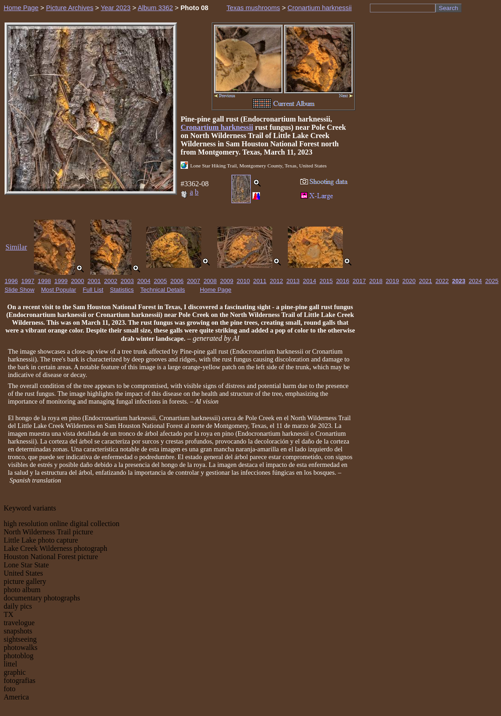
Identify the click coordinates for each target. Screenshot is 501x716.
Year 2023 (116, 7)
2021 (425, 281)
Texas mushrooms (253, 7)
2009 (226, 281)
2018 (375, 281)
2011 (259, 281)
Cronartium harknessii (319, 7)
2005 (160, 281)
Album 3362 (155, 7)
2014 (309, 281)
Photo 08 (195, 7)
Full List (93, 289)
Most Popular (59, 289)
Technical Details (162, 289)
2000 (77, 281)
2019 (392, 281)
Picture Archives (69, 7)
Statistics (122, 289)
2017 (359, 281)
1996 (11, 281)
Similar (16, 247)
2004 (143, 281)
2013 (293, 281)
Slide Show (19, 289)
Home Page (21, 7)
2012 (276, 281)
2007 (193, 281)
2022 (442, 281)
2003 (127, 281)
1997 (27, 281)
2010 (243, 281)
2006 (177, 281)
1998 (44, 281)
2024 (475, 281)
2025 (492, 281)
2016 (342, 281)
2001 (94, 281)
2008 (210, 281)
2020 (409, 281)
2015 (326, 281)
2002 (110, 281)
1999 (60, 281)
